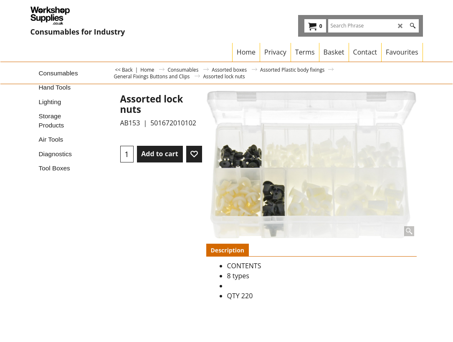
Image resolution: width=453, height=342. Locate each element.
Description (228, 250)
